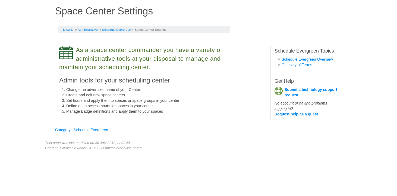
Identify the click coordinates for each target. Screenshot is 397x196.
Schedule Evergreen (116, 29)
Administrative (88, 29)
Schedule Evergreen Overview (307, 59)
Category (63, 130)
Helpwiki (68, 29)
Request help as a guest (296, 114)
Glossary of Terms (297, 65)
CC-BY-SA (95, 148)
